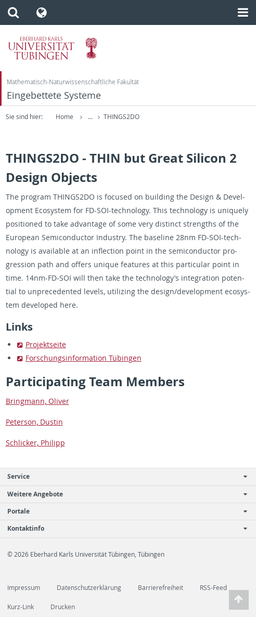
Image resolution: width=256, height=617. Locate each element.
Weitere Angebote (122, 494)
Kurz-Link (20, 606)
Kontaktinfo (122, 528)
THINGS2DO (121, 116)
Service (122, 476)
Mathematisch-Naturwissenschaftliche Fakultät (73, 81)
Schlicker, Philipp (35, 443)
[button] (13, 12)
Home (64, 116)
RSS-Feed (213, 587)
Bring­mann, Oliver (37, 401)
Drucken (62, 606)
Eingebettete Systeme (54, 95)
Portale (122, 511)
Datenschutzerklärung (89, 587)
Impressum (23, 587)
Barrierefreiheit (160, 587)
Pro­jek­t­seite (45, 344)
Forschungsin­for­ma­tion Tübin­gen (83, 358)
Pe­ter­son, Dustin (34, 422)
